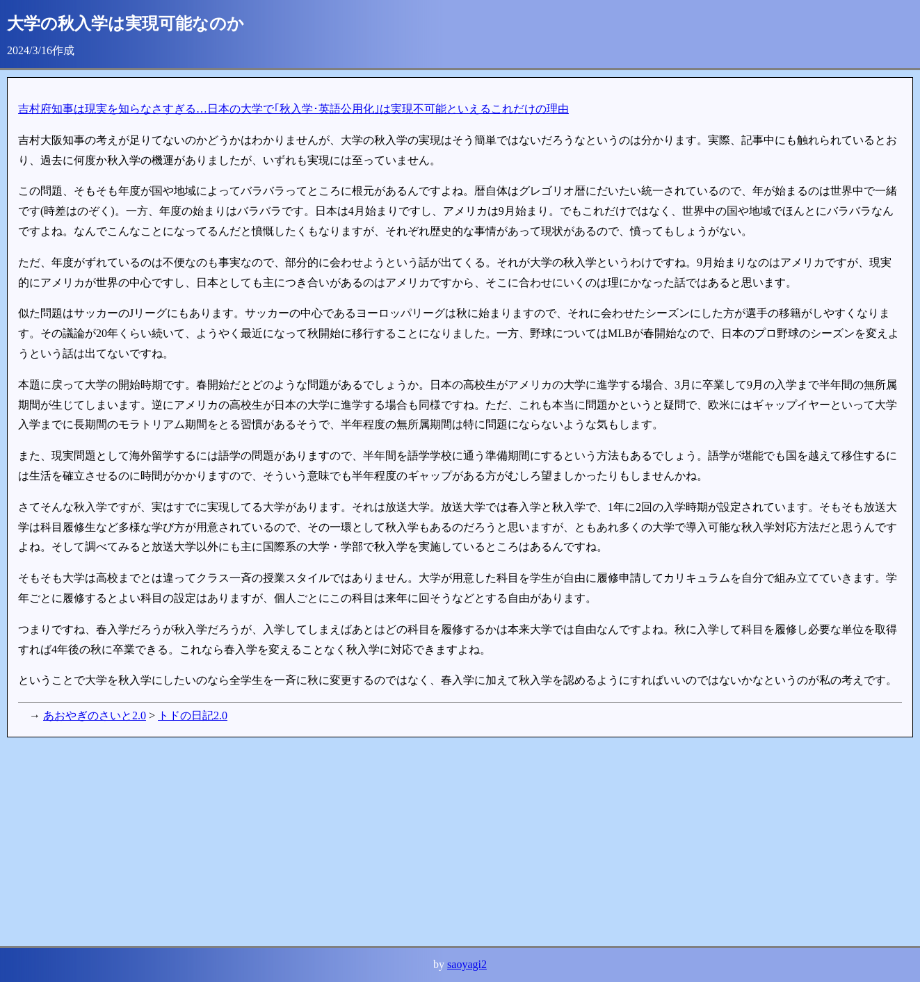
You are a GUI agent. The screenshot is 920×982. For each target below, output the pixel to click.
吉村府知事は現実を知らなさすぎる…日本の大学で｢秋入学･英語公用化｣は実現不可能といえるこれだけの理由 (293, 109)
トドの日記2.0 (192, 715)
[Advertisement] (424, 841)
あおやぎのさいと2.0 (94, 715)
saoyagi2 (467, 964)
